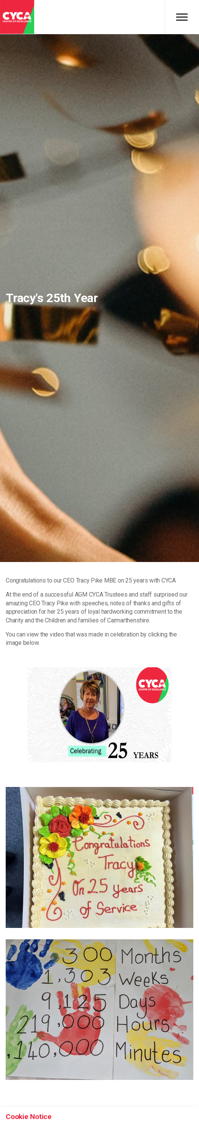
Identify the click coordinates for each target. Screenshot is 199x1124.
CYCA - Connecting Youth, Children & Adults (17, 17)
